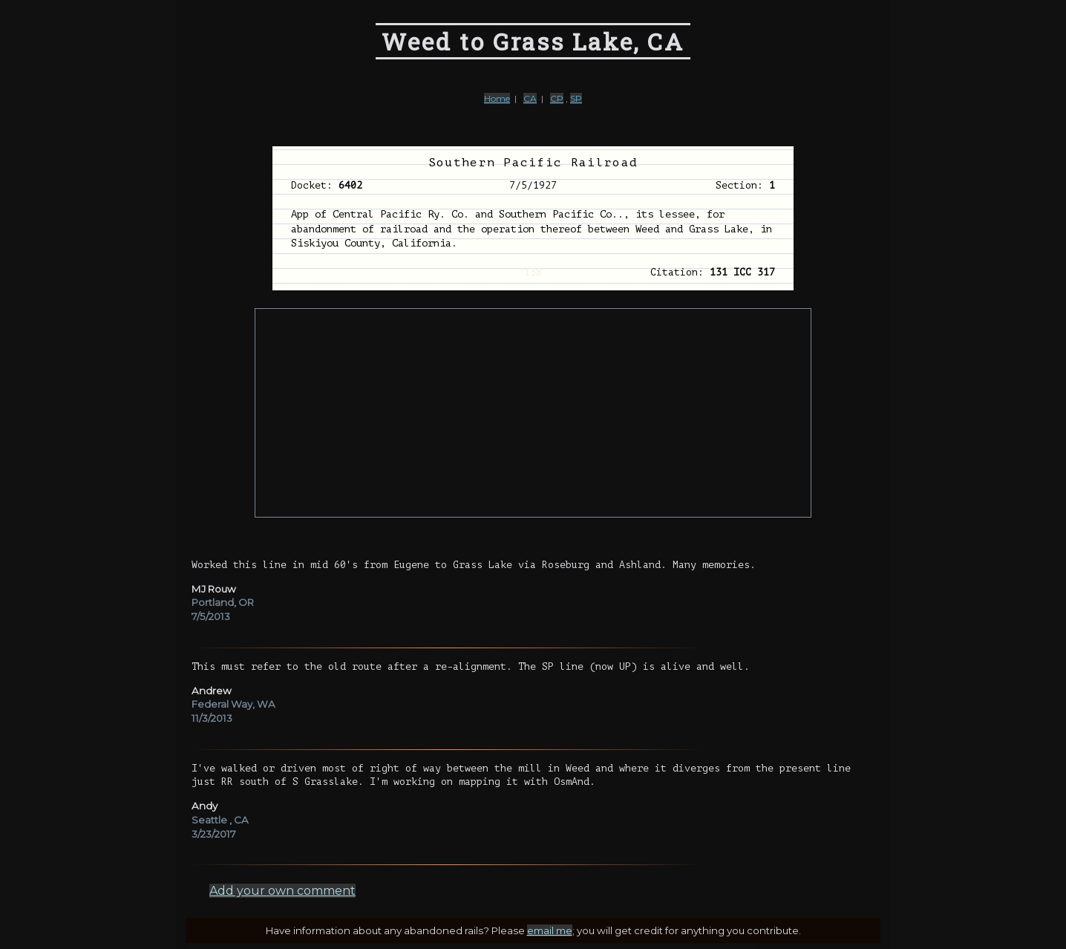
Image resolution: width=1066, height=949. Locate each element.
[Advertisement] (533, 413)
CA (530, 98)
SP (576, 98)
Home (497, 98)
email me (549, 930)
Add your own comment (282, 891)
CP (556, 98)
